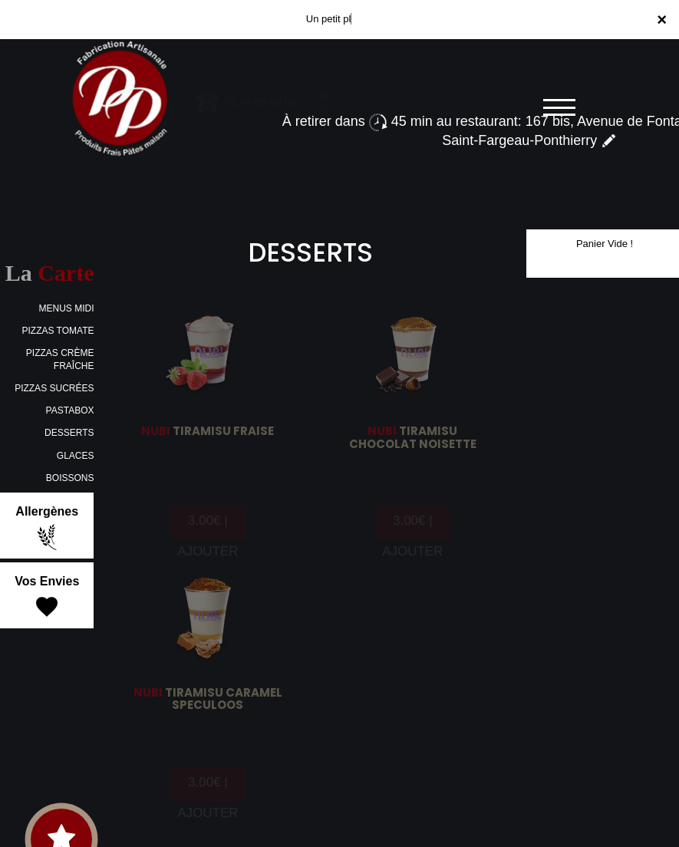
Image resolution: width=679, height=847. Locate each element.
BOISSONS (70, 478)
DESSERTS (69, 432)
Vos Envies (47, 598)
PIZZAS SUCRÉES (54, 388)
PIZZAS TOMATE (57, 330)
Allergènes (46, 528)
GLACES (75, 455)
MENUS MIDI (66, 308)
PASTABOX (70, 410)
